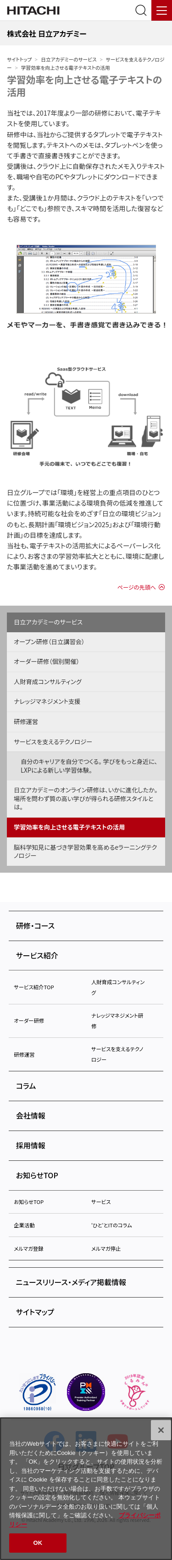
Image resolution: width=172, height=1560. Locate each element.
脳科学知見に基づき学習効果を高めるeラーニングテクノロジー (85, 851)
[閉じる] (161, 1430)
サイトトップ (19, 59)
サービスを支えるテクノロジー (53, 741)
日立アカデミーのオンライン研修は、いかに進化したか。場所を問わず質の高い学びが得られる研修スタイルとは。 (85, 798)
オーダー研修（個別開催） (46, 661)
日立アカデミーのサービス (68, 59)
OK (38, 1542)
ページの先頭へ (136, 587)
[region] (86, 1488)
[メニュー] (161, 10)
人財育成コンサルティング (48, 681)
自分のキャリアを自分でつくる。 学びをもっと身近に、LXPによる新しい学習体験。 (89, 765)
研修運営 (26, 721)
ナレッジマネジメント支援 (47, 701)
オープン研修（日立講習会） (49, 641)
